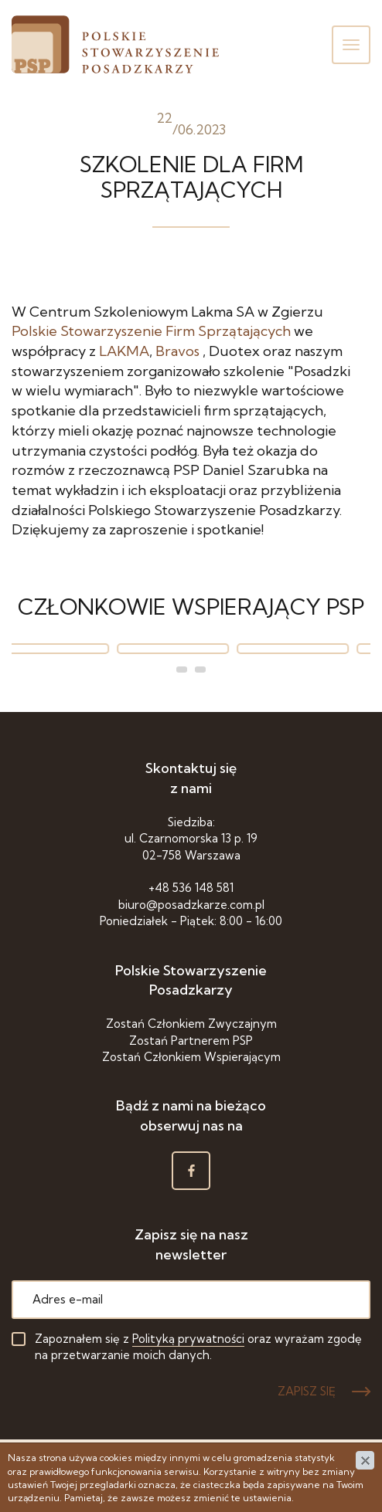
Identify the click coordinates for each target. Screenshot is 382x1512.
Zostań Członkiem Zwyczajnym (191, 1023)
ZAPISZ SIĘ (307, 1391)
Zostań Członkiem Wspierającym (191, 1056)
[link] (151, 331)
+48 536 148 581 (191, 887)
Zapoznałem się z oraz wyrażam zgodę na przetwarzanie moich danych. (198, 1346)
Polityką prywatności (188, 1338)
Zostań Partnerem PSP (191, 1040)
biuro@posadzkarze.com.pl (191, 904)
